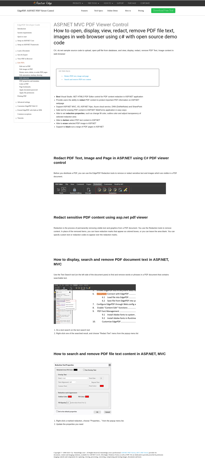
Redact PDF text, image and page (76, 76)
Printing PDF (21, 96)
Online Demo (112, 11)
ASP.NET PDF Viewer (128, 453)
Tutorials (20, 118)
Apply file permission (26, 93)
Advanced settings (23, 102)
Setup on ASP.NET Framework (28, 45)
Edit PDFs (20, 63)
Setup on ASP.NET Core (25, 41)
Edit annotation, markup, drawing (30, 75)
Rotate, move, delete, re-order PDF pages (33, 72)
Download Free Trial (163, 10)
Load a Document (23, 51)
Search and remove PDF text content (77, 79)
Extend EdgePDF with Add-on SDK (29, 110)
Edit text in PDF (25, 66)
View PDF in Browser (24, 59)
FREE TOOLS (93, 3)
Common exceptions (24, 114)
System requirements (24, 33)
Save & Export (22, 55)
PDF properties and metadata (29, 81)
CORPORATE (145, 3)
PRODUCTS (78, 3)
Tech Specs (98, 11)
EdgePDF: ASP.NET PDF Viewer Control (35, 11)
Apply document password (28, 90)
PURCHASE (132, 3)
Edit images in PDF (26, 69)
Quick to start (22, 37)
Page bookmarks (25, 87)
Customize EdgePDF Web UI (27, 106)
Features (84, 11)
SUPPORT (120, 3)
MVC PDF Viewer (143, 453)
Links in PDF (24, 84)
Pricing (141, 11)
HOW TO (108, 3)
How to (128, 11)
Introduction (21, 29)
